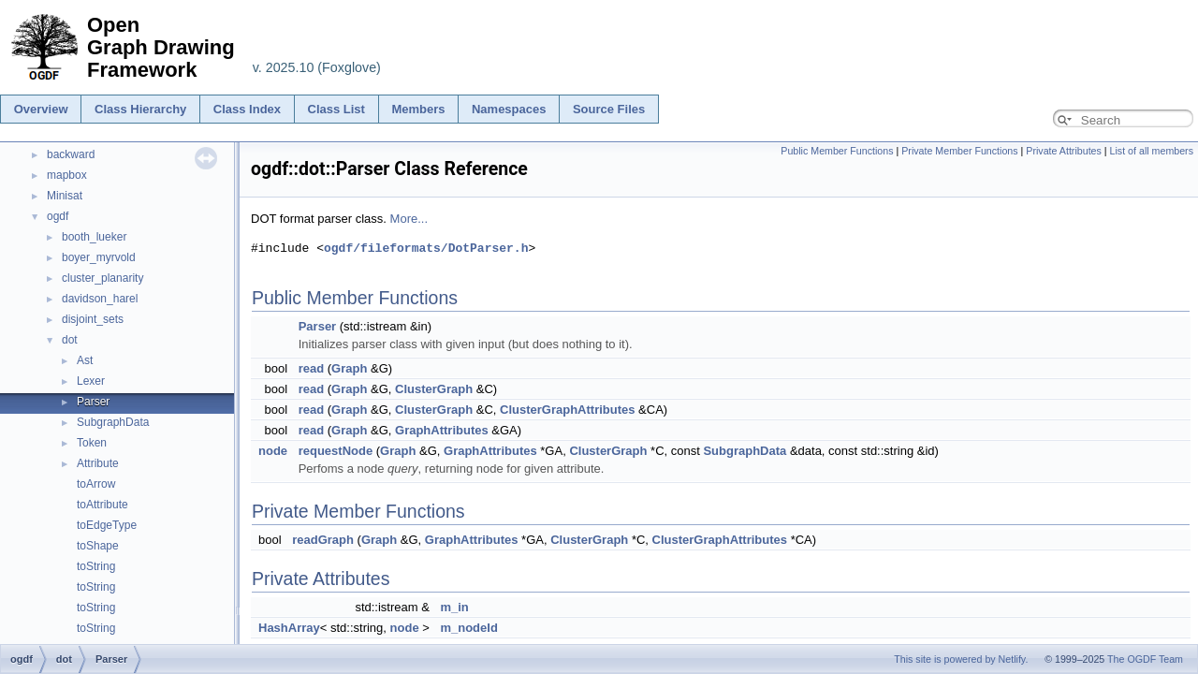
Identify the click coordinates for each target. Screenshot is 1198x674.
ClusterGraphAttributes (567, 410)
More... (409, 219)
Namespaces (509, 109)
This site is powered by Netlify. (961, 659)
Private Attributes (1064, 150)
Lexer (91, 381)
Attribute (98, 463)
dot (70, 339)
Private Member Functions (959, 150)
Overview (41, 109)
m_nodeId (468, 628)
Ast (85, 360)
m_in (454, 607)
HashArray (289, 628)
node (272, 451)
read (311, 368)
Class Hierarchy (140, 109)
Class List (336, 109)
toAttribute (102, 504)
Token (92, 442)
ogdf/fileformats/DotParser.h (426, 248)
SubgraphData (113, 422)
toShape (98, 545)
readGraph (323, 540)
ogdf (57, 216)
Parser (93, 401)
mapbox (67, 175)
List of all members (1151, 150)
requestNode (336, 451)
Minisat (64, 195)
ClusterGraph (434, 389)
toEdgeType (107, 525)
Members (418, 109)
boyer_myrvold (99, 257)
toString (96, 566)
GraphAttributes (442, 430)
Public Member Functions (837, 150)
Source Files (609, 109)
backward (71, 154)
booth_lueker (94, 236)
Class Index (247, 109)
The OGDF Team (1145, 659)
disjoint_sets (93, 319)
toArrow (96, 484)
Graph (349, 368)
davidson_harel (100, 298)
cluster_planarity (102, 278)
